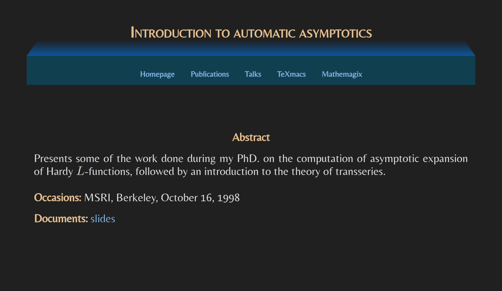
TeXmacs (291, 74)
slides (103, 218)
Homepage (157, 74)
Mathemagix (342, 74)
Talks (253, 74)
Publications (210, 74)
